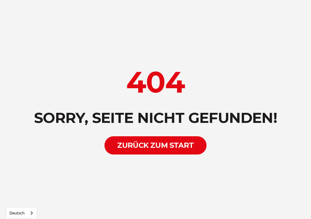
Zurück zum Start (155, 145)
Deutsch (17, 213)
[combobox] (21, 213)
